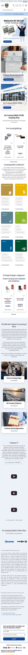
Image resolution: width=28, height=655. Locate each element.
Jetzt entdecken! (7, 41)
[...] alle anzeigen (5, 209)
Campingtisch (19, 201)
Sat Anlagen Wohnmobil (7, 260)
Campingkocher (5, 201)
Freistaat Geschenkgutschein (19, 344)
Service (15, 1)
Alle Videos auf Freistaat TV (14, 462)
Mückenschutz (19, 254)
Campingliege (19, 204)
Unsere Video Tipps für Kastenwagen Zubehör (12, 614)
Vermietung (20, 1)
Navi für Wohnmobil (6, 257)
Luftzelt (17, 226)
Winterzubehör (5, 229)
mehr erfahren (14, 380)
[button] (10, 161)
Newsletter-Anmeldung (19, 14)
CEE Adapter (4, 254)
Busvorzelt (18, 229)
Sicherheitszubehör (6, 232)
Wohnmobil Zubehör (6, 226)
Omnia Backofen (5, 204)
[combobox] (14, 9)
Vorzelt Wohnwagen (20, 232)
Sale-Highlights (20, 278)
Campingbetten (19, 257)
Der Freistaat (3, 1)
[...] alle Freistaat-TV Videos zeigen (14, 520)
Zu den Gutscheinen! (8, 79)
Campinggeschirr (5, 198)
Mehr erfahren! (7, 107)
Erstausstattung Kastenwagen (8, 613)
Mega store (25, 1)
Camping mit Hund (20, 260)
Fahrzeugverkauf (9, 1)
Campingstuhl (19, 198)
